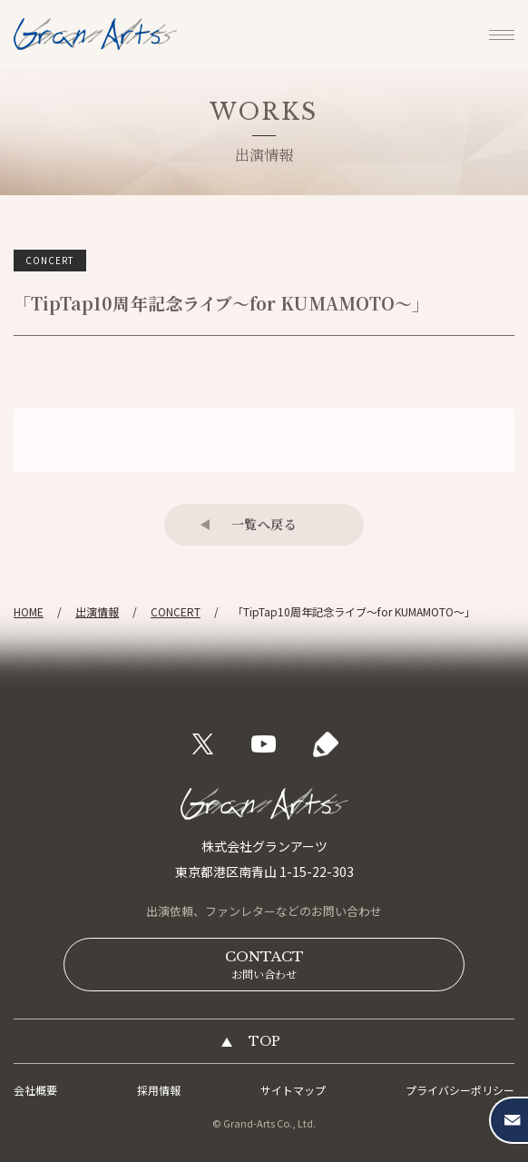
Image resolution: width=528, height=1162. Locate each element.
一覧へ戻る (264, 524)
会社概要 (35, 1090)
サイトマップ (293, 1090)
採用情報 (159, 1090)
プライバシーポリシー (460, 1090)
